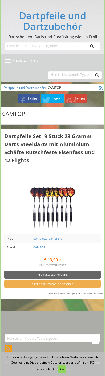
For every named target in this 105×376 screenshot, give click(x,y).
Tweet (56, 98)
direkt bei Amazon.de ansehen (52, 284)
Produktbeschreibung (52, 274)
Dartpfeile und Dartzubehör (52, 20)
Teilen (32, 98)
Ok (62, 369)
